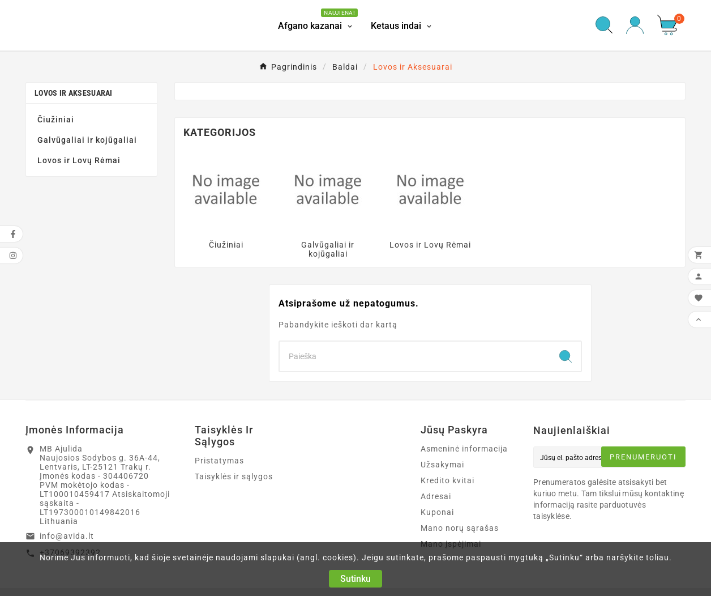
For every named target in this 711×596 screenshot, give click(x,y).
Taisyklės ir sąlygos (234, 476)
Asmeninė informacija (464, 448)
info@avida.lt (67, 535)
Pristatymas (219, 460)
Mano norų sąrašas (460, 528)
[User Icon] (635, 25)
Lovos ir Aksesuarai (74, 92)
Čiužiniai (55, 119)
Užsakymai (442, 464)
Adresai (436, 496)
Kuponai (437, 512)
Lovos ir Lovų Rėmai (79, 160)
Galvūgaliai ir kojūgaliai (87, 139)
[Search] (415, 356)
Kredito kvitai (447, 480)
